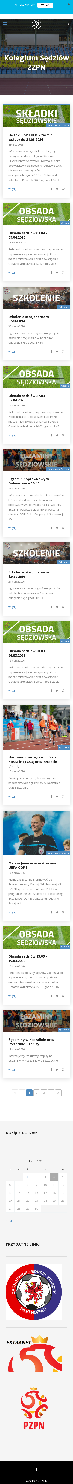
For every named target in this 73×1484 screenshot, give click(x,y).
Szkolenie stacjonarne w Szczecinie (28, 569)
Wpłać (45, 5)
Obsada (65, 218)
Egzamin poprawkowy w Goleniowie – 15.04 (28, 476)
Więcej (12, 185)
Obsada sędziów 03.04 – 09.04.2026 (28, 230)
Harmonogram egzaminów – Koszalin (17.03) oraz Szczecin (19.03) (32, 757)
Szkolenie (64, 302)
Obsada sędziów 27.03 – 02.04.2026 (28, 393)
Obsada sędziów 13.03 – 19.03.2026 (28, 954)
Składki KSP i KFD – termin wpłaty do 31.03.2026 (30, 132)
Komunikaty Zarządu (58, 120)
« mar (9, 1216)
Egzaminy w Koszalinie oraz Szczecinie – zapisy (31, 1037)
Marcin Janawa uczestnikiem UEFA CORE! (32, 861)
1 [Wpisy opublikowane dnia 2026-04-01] (27, 1172)
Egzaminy (64, 743)
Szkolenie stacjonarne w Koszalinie (28, 314)
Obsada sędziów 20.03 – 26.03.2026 (28, 648)
